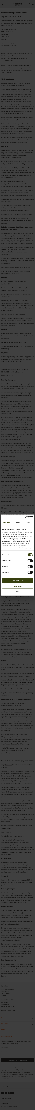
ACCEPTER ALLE (17, 580)
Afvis (17, 591)
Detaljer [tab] (17, 522)
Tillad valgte (17, 586)
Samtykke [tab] (6, 522)
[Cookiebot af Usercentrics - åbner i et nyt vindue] (25, 517)
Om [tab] (29, 522)
